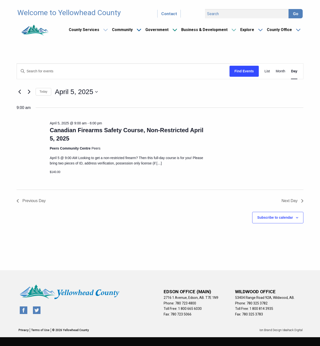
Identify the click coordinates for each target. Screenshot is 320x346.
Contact (169, 13)
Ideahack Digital (292, 330)
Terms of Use (40, 330)
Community (122, 29)
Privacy (24, 330)
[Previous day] (19, 92)
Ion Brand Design (271, 330)
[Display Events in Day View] (294, 71)
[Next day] (29, 92)
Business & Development (204, 29)
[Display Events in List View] (267, 71)
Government (157, 29)
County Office (279, 29)
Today (43, 91)
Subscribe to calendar (275, 217)
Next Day (292, 201)
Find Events (244, 71)
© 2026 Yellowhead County (70, 330)
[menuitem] (86, 29)
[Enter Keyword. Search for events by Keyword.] (123, 71)
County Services (84, 29)
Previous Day (31, 201)
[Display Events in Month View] (280, 71)
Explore (247, 29)
